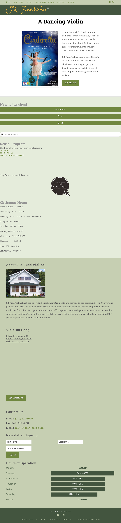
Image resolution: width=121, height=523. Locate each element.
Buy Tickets (70, 82)
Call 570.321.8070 (14, 2)
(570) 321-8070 (24, 418)
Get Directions (16, 397)
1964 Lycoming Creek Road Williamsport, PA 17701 (50, 2)
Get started (6, 152)
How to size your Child (33, 519)
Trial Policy (69, 519)
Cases (60, 116)
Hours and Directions (89, 519)
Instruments (60, 109)
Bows (60, 123)
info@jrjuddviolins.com (29, 427)
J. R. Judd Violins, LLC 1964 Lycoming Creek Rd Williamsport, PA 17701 (18, 339)
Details (4, 150)
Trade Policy (54, 519)
